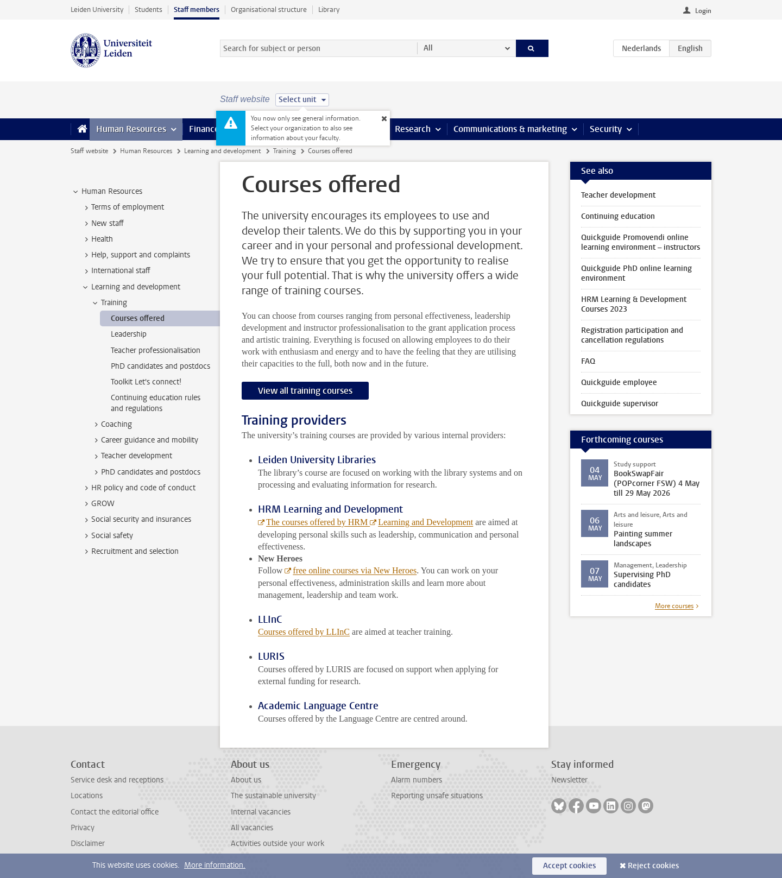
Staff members (196, 9)
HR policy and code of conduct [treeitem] (138, 488)
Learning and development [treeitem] (130, 287)
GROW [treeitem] (98, 503)
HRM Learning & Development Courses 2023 (633, 304)
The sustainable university (273, 796)
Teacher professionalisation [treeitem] (155, 350)
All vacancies (252, 828)
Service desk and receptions (117, 780)
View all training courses (305, 390)
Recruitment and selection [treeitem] (130, 551)
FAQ (588, 361)
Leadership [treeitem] (129, 334)
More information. (214, 865)
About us (246, 780)
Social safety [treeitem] (107, 535)
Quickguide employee (619, 382)
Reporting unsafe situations (437, 796)
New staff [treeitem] (102, 223)
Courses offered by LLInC (304, 631)
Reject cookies (653, 866)
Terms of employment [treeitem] (122, 207)
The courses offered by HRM (318, 522)
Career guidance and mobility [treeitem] (144, 440)
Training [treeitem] (109, 303)
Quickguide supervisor (619, 404)
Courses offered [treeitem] (138, 318)
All (428, 48)
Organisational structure (269, 9)
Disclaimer (88, 843)
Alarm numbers (416, 780)
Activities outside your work (277, 843)
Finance (204, 129)
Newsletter (569, 780)
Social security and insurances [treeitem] (136, 519)
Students (148, 9)
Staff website (89, 151)
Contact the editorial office (115, 812)
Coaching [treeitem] (111, 424)
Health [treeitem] (97, 239)
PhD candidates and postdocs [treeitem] (160, 366)
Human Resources (131, 129)
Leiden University (97, 9)
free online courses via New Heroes (355, 570)
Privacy (82, 828)
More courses (674, 606)
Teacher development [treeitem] (131, 456)
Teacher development (618, 195)
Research (413, 129)
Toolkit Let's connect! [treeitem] (146, 382)
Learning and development (222, 151)
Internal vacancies (261, 812)
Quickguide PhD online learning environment (636, 273)
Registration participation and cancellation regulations (632, 335)
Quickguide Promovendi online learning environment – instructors (640, 242)
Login (703, 11)
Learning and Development (425, 522)
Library (328, 9)
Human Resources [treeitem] (106, 191)
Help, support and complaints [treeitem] (135, 255)
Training (284, 151)
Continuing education (618, 216)
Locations (87, 796)
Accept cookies (569, 866)
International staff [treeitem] (115, 271)
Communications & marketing (510, 129)
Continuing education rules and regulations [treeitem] (155, 403)
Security (606, 129)
